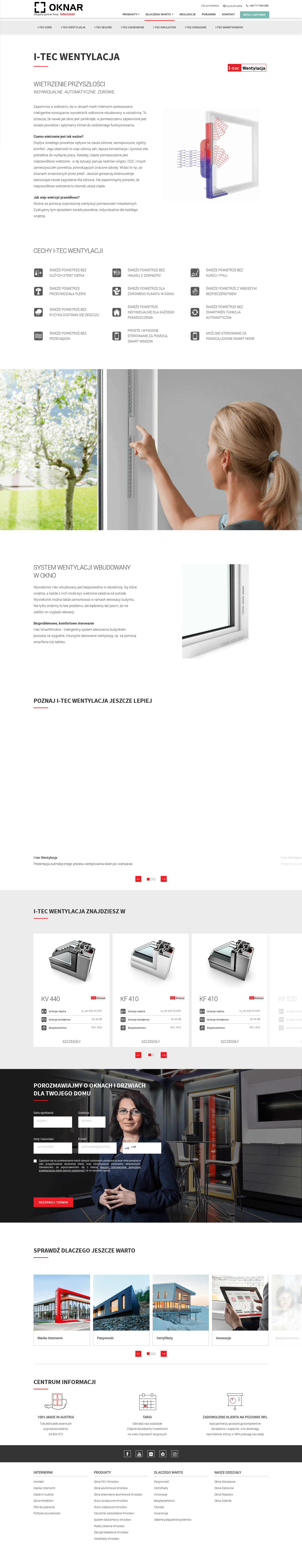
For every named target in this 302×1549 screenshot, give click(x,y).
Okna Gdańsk (223, 1500)
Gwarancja (161, 1513)
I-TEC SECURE (103, 27)
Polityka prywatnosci (47, 1513)
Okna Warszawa (224, 1481)
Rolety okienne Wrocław (109, 1525)
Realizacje (188, 14)
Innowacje (160, 1494)
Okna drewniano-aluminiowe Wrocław (118, 1494)
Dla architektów (210, 5)
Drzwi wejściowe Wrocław (110, 1506)
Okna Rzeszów (223, 1494)
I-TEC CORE (45, 27)
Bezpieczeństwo (164, 1500)
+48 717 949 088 (258, 5)
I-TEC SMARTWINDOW (229, 27)
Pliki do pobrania (44, 1506)
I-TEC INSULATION (164, 27)
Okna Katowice (224, 1487)
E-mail (83, 1137)
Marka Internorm (44, 1487)
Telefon (128, 1137)
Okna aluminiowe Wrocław (111, 1487)
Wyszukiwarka (232, 6)
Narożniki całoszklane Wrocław (114, 1513)
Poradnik (209, 14)
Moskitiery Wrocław (106, 1538)
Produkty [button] (131, 14)
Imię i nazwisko (44, 1137)
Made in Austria (44, 1494)
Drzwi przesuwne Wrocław (111, 1500)
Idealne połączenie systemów (173, 1519)
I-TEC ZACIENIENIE (132, 27)
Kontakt (228, 14)
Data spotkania (44, 1111)
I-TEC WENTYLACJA (73, 27)
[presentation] (65, 1185)
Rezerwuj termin (53, 1201)
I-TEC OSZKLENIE (195, 27)
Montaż (159, 1506)
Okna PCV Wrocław (106, 1481)
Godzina (84, 1111)
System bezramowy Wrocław (112, 1519)
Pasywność (161, 1481)
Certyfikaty (161, 1487)
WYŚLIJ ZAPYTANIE (254, 15)
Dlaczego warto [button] (159, 14)
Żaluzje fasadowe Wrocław (111, 1532)
